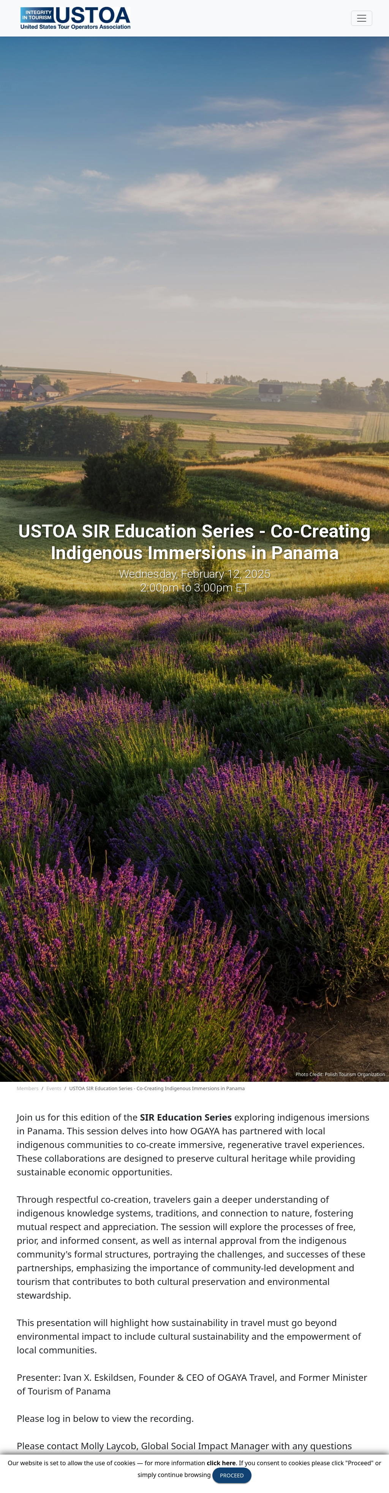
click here (221, 1463)
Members (27, 1088)
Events (54, 1088)
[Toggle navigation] (361, 18)
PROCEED (232, 1475)
